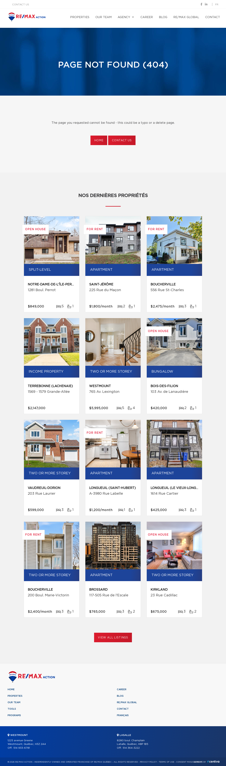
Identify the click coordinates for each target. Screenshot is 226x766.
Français (123, 715)
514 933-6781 (21, 748)
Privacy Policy (148, 762)
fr (216, 4)
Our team (103, 17)
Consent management (189, 762)
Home (98, 140)
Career (146, 17)
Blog (163, 17)
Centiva (213, 761)
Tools (12, 709)
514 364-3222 (131, 748)
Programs (14, 715)
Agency (124, 17)
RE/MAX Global (186, 17)
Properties (79, 17)
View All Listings (113, 637)
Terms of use (166, 762)
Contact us (20, 4)
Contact (212, 17)
